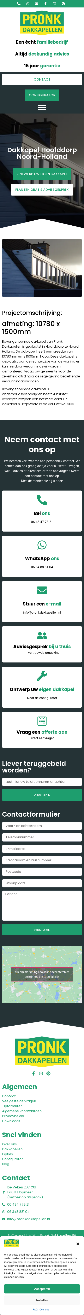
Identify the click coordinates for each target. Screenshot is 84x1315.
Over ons (44, 1309)
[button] (78, 1244)
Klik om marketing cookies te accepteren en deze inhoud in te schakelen (42, 974)
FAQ (35, 1309)
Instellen (42, 1300)
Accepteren (42, 1289)
